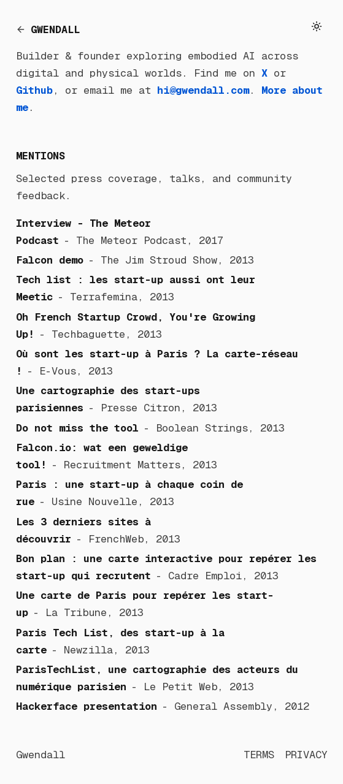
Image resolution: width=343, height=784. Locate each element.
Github (34, 90)
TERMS (259, 754)
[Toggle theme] (317, 26)
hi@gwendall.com (203, 90)
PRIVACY (306, 754)
